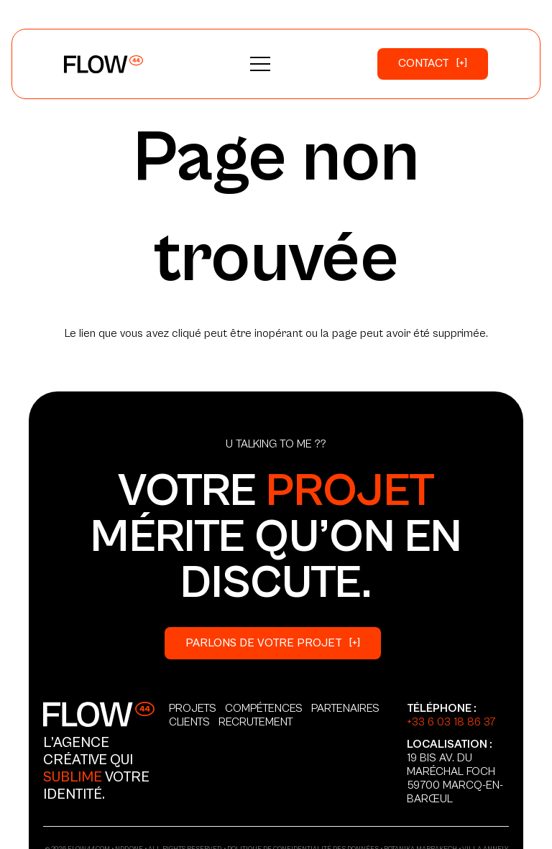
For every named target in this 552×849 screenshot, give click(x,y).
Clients (189, 721)
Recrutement (255, 721)
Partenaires (345, 708)
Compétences (264, 708)
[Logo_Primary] (103, 64)
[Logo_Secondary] (99, 714)
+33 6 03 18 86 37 (451, 721)
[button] (260, 64)
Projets (192, 708)
